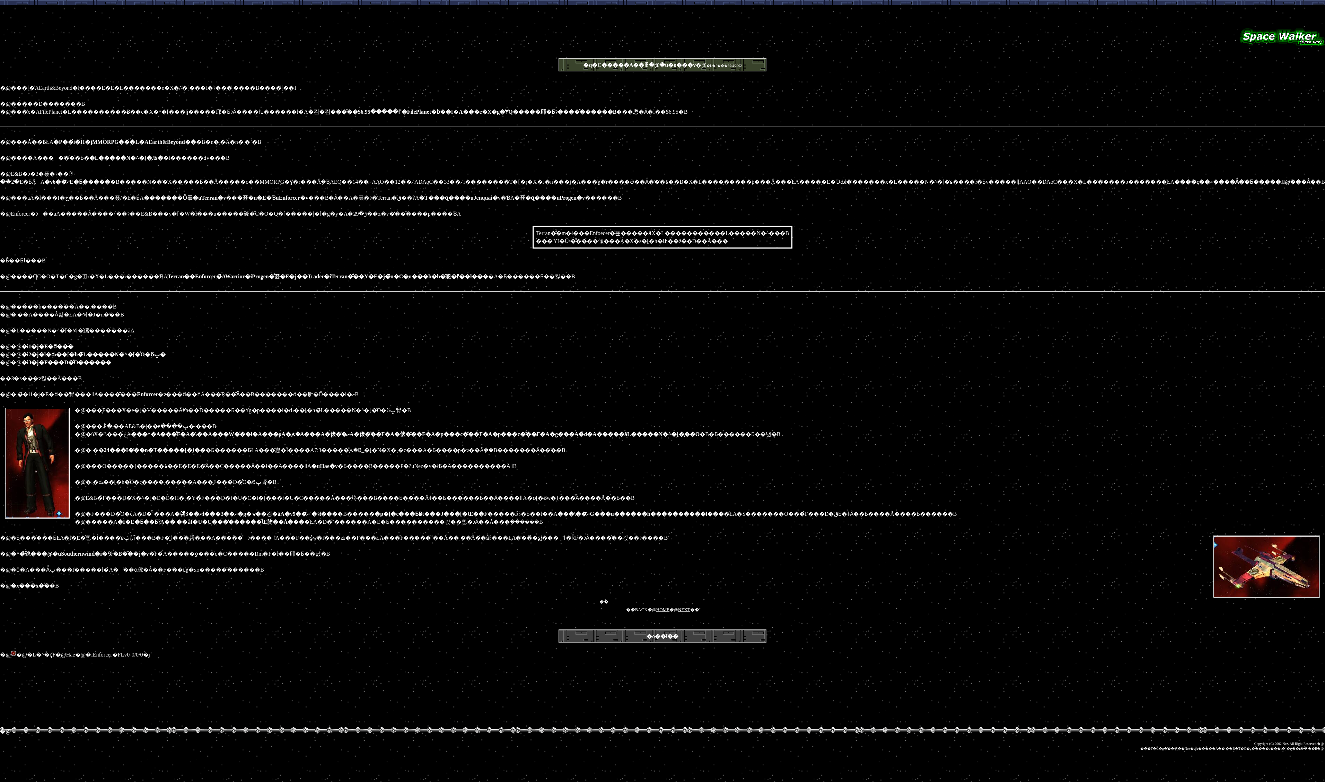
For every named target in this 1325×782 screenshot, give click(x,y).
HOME (662, 609)
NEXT (684, 609)
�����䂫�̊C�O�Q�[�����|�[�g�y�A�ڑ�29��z (298, 214)
